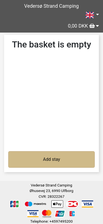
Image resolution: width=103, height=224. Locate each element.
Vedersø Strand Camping (51, 6)
